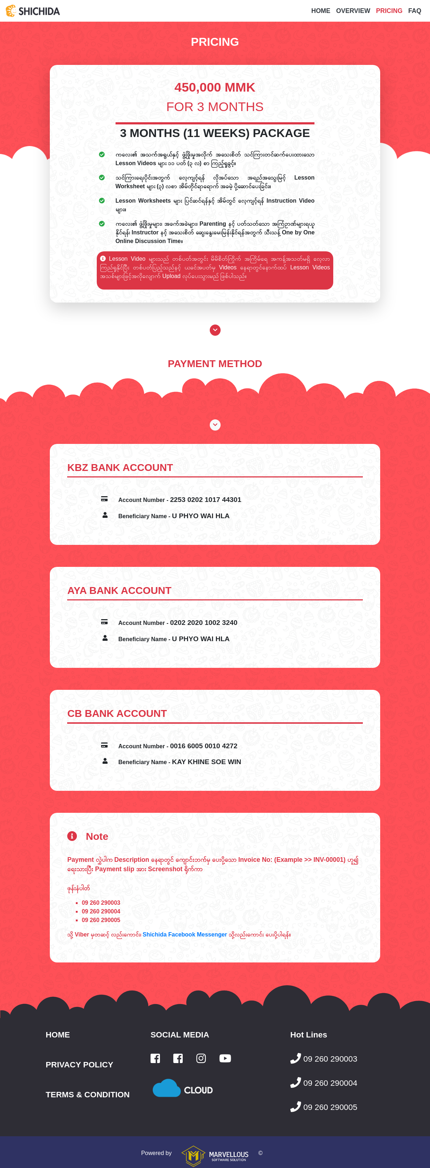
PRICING (389, 10)
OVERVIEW (353, 10)
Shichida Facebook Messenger (185, 934)
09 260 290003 (101, 903)
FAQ (414, 10)
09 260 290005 (101, 920)
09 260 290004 (101, 911)
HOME (320, 10)
